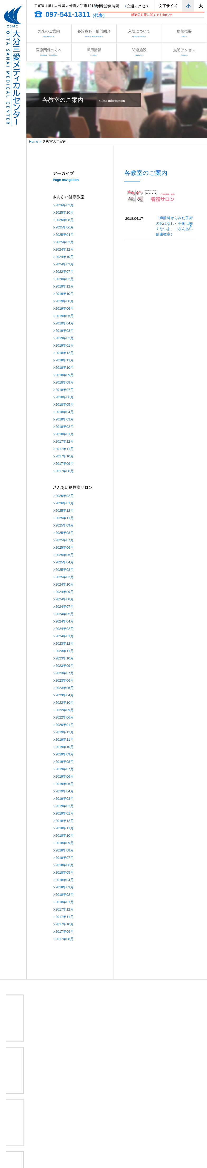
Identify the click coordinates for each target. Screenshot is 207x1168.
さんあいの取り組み (146, 1129)
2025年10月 (64, 212)
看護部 (77, 1122)
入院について (139, 33)
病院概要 (184, 33)
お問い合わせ (22, 1143)
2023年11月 (64, 651)
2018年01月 (64, 434)
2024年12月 (64, 249)
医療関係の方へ (48, 52)
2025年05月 (64, 555)
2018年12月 (64, 353)
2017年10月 (64, 456)
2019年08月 (64, 301)
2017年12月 (64, 441)
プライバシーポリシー (89, 1143)
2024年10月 (64, 257)
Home (33, 141)
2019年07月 (64, 769)
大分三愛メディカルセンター (48, 1070)
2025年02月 (64, 242)
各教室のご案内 (24, 1129)
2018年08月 (64, 382)
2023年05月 (64, 688)
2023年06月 (64, 680)
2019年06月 (64, 308)
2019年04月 (64, 323)
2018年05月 (64, 404)
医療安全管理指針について (151, 1136)
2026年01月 (64, 503)
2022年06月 (64, 717)
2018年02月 (64, 427)
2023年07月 (64, 673)
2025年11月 (64, 518)
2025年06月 (64, 227)
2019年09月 (64, 754)
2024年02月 (64, 264)
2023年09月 (64, 666)
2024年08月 (64, 599)
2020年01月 (64, 725)
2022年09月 (64, 710)
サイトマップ (141, 1143)
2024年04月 (64, 621)
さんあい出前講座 (85, 1129)
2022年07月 (64, 272)
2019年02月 (64, 338)
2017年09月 (64, 464)
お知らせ (138, 1122)
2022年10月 (64, 703)
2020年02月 (64, 279)
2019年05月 (64, 316)
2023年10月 (64, 658)
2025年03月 (64, 570)
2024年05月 (64, 614)
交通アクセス (138, 6)
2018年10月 (64, 368)
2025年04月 (64, 235)
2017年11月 (64, 449)
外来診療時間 (108, 6)
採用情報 (94, 52)
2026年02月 (64, 205)
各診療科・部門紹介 (94, 33)
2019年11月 (64, 739)
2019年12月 (64, 286)
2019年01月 (64, 345)
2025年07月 (64, 540)
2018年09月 (64, 375)
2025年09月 (64, 525)
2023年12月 (64, 643)
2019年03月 (64, 331)
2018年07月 (64, 390)
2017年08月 (64, 471)
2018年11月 (64, 360)
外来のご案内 (48, 33)
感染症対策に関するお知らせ (151, 15)
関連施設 (139, 52)
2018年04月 (64, 412)
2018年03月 (64, 419)
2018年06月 (64, 397)
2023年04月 (64, 695)
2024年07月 (64, 607)
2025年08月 (64, 220)
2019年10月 (64, 294)
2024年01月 (64, 636)
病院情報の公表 (84, 1136)
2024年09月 (64, 592)
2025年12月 (64, 511)
